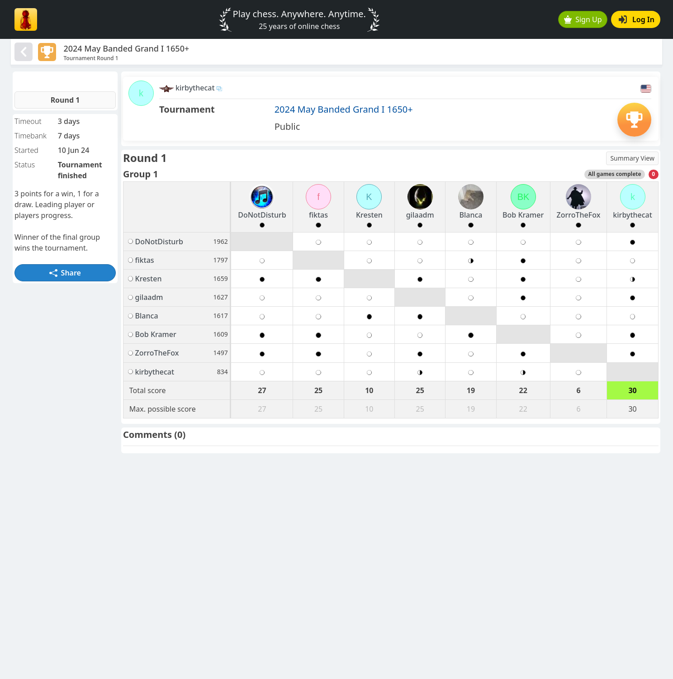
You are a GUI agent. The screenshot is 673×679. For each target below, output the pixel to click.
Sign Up (583, 19)
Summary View (632, 158)
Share (65, 273)
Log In (636, 19)
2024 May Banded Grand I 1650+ (344, 109)
